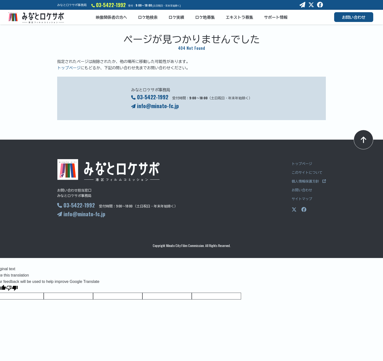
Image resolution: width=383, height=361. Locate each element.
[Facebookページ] (303, 210)
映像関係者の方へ (111, 17)
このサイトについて (307, 172)
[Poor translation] (12, 289)
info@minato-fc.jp (155, 106)
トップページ (69, 68)
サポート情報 (275, 17)
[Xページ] (294, 210)
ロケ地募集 (205, 17)
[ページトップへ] (363, 139)
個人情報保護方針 (309, 181)
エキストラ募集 (239, 17)
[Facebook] (320, 4)
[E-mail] (302, 4)
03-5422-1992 (108, 5)
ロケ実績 (176, 17)
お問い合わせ (353, 17)
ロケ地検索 (148, 17)
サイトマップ (302, 198)
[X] (311, 4)
